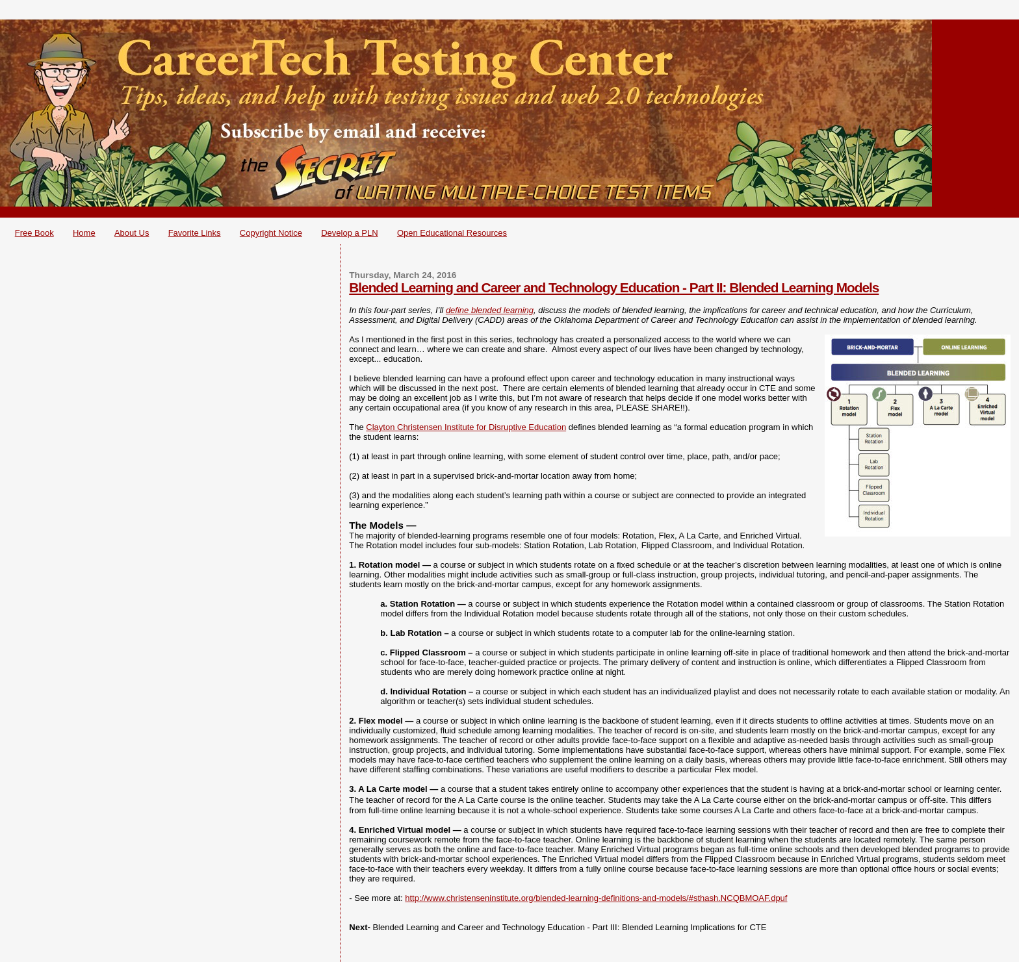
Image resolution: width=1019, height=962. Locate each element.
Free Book (34, 233)
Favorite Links (194, 233)
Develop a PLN (349, 233)
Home (84, 233)
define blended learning (490, 310)
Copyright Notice (271, 233)
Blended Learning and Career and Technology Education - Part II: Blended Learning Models (614, 287)
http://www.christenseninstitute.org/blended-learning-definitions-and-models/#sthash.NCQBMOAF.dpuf (596, 898)
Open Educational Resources (452, 233)
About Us (131, 233)
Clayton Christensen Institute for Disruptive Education (466, 427)
